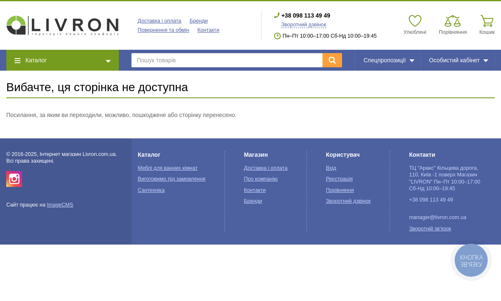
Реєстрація (339, 179)
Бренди (198, 21)
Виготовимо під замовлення (171, 179)
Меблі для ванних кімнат (168, 168)
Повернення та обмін (163, 30)
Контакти (208, 30)
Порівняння (340, 190)
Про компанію (261, 179)
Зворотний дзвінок (303, 25)
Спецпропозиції (388, 60)
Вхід (331, 168)
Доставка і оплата (159, 21)
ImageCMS (60, 205)
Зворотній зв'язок (430, 229)
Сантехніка (151, 190)
